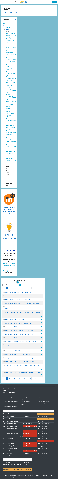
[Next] (39, 288)
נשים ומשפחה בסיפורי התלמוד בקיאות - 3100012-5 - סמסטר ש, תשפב (22, 303)
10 (30, 288)
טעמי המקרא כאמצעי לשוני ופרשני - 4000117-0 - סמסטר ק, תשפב (21, 350)
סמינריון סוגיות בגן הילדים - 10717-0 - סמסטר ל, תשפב (18, 326)
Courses (11, 12)
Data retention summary (9, 392)
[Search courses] (10, 285)
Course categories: (17, 280)
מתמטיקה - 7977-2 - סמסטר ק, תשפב (14, 319)
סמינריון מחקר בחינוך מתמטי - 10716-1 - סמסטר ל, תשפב (19, 330)
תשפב (16, 12)
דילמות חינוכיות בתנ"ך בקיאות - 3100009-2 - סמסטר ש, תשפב (20, 299)
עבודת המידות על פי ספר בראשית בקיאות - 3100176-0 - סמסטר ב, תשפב (23, 372)
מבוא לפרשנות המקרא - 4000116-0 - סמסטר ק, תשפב (18, 354)
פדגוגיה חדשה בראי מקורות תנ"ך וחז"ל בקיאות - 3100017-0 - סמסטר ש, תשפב (22, 313)
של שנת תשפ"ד (7, 212)
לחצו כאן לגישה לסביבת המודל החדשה (9, 209)
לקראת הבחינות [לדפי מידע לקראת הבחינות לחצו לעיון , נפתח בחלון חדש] (9, 238)
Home (5, 12)
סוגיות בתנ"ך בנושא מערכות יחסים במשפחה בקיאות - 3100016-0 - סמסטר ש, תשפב (23, 307)
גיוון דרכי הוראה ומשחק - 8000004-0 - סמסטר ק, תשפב (18, 292)
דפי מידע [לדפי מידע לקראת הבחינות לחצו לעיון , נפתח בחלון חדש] (9, 235)
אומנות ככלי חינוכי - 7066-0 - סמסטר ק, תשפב (16, 296)
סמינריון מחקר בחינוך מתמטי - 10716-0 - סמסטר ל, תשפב (19, 334)
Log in (54, 1)
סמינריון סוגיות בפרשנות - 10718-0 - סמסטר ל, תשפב (18, 323)
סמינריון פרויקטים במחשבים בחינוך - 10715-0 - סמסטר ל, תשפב (20, 337)
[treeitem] (9, 22)
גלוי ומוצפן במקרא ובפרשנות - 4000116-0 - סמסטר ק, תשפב (20, 361)
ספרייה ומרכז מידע (6, 1)
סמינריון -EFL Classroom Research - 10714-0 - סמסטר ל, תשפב (20, 341)
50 (36, 288)
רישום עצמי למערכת (17, 1)
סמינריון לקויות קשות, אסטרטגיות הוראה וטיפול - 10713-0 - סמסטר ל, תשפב (23, 345)
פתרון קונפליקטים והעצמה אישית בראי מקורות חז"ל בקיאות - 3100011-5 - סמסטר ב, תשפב (23, 366)
